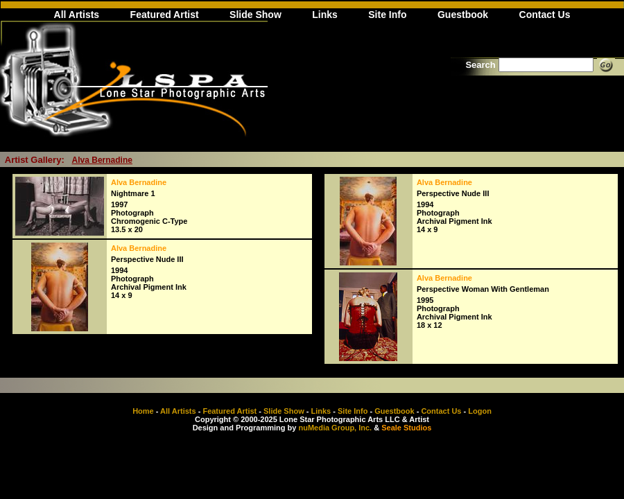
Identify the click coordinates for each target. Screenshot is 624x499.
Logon (480, 411)
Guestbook (462, 14)
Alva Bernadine (102, 160)
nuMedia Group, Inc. (335, 427)
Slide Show (255, 14)
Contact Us (545, 14)
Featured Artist (164, 14)
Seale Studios (406, 427)
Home (143, 411)
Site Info (387, 14)
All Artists (77, 14)
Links (325, 14)
